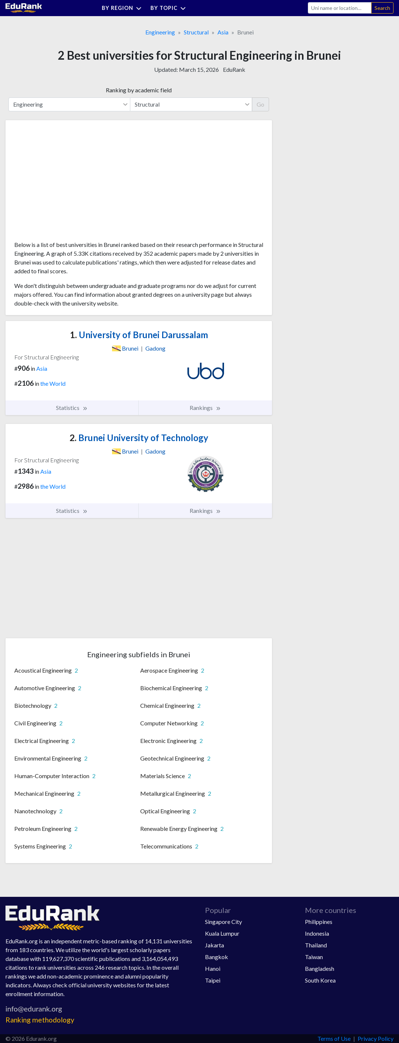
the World (53, 383)
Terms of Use (334, 1038)
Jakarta (214, 945)
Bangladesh (319, 968)
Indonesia (317, 933)
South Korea (320, 980)
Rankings (205, 407)
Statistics (72, 407)
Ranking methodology (39, 1020)
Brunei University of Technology (139, 437)
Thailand (316, 945)
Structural (196, 32)
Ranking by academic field (139, 89)
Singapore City (223, 921)
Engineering (160, 32)
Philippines (318, 921)
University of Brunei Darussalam (139, 334)
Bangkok (216, 956)
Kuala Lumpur (222, 933)
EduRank (234, 69)
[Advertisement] (69, 183)
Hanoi (212, 968)
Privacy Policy (376, 1038)
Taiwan (314, 956)
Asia (222, 32)
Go (260, 104)
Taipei (212, 980)
